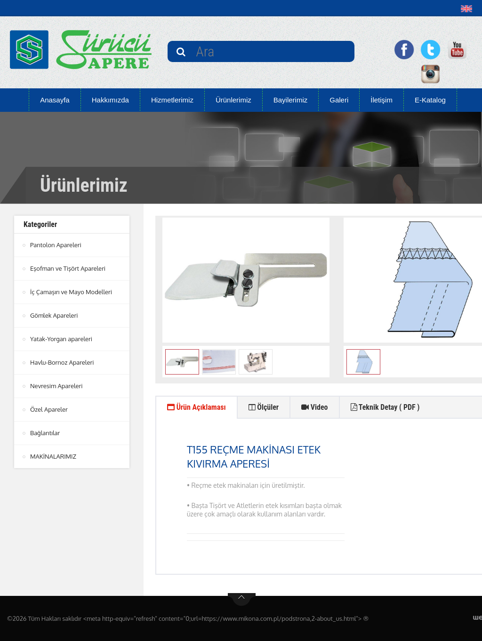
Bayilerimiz (290, 100)
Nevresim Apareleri (56, 383)
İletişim (381, 100)
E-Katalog (430, 100)
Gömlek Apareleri (54, 314)
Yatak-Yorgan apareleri (61, 337)
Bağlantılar (45, 429)
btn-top (242, 599)
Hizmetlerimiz (172, 100)
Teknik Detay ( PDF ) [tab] (385, 407)
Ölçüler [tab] (264, 407)
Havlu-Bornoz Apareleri (62, 360)
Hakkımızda (110, 100)
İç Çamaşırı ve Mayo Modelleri (71, 291)
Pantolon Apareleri (55, 245)
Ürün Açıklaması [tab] (196, 407)
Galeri (338, 100)
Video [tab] (314, 407)
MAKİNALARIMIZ (53, 452)
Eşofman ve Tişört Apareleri (67, 268)
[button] (468, 8)
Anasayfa (55, 100)
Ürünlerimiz (233, 100)
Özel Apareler (49, 406)
